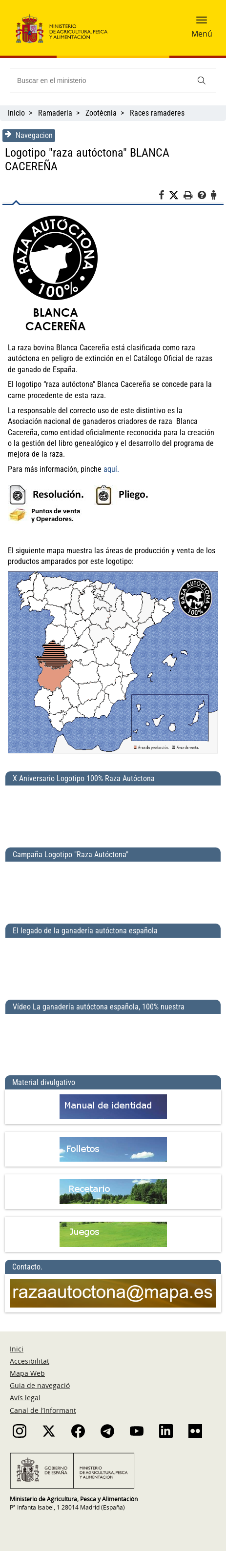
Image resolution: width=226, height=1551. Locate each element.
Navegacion (29, 135)
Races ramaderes (157, 113)
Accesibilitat (29, 1361)
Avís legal (25, 1397)
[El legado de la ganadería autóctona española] (113, 964)
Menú (201, 33)
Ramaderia (55, 113)
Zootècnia (101, 113)
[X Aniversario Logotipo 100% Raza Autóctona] (113, 812)
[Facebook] (164, 196)
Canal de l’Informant (43, 1410)
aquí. (111, 469)
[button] (201, 23)
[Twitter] (176, 195)
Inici (16, 1348)
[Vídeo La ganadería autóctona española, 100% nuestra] (113, 1041)
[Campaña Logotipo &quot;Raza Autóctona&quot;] (113, 888)
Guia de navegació (40, 1385)
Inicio (16, 113)
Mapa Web (27, 1373)
